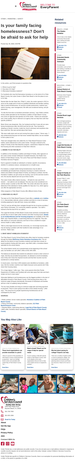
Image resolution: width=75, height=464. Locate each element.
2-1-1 (59, 226)
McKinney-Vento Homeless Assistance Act (27, 239)
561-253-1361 (61, 192)
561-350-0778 (61, 103)
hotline (46, 198)
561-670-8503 (61, 75)
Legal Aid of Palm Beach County (36, 307)
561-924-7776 (61, 45)
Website (60, 47)
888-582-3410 (61, 135)
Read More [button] (5, 367)
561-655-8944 (61, 163)
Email (59, 49)
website (36, 198)
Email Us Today (10, 419)
